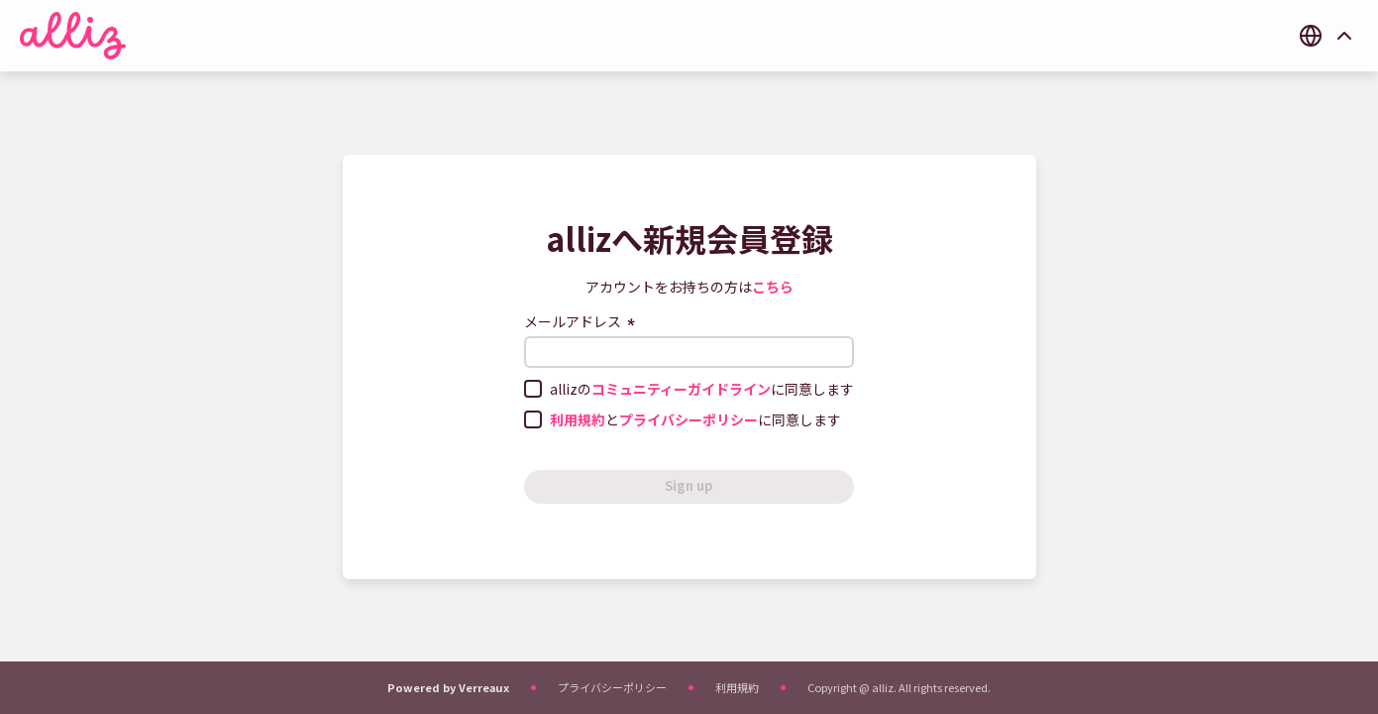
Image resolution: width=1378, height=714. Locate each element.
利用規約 (737, 687)
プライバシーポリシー (612, 687)
